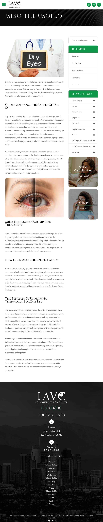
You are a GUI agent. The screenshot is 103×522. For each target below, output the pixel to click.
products (76, 136)
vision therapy (78, 100)
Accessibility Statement (64, 515)
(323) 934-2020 (51, 449)
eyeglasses (77, 118)
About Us (76, 56)
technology (77, 155)
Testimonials (77, 78)
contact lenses (78, 112)
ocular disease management (83, 149)
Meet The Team (78, 71)
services (76, 106)
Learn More (84, 179)
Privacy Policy (79, 515)
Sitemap (89, 515)
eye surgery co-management (79, 142)
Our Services (78, 63)
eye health (77, 124)
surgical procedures (80, 130)
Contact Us (77, 85)
